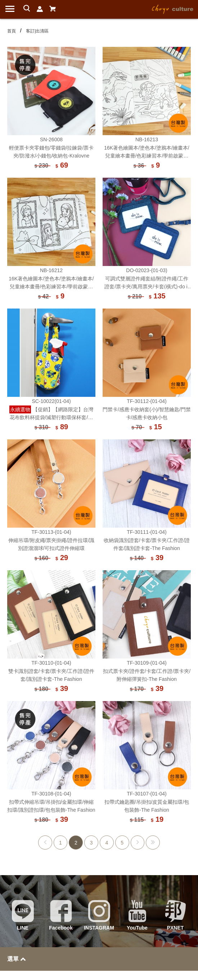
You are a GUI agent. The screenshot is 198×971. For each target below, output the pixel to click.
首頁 (11, 31)
